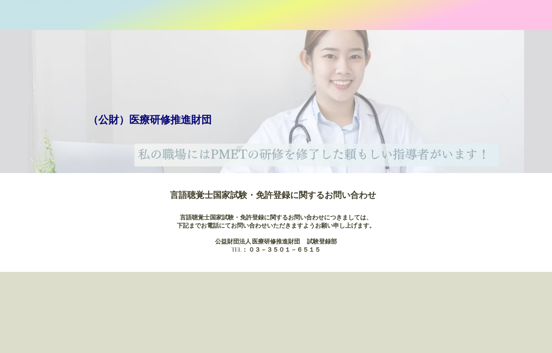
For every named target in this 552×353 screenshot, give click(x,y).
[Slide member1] (291, 151)
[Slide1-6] (283, 151)
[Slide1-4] (268, 151)
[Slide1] (245, 151)
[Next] (505, 101)
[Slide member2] (299, 151)
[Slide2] (307, 151)
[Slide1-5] (276, 151)
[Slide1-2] (253, 151)
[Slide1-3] (260, 151)
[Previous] (47, 101)
